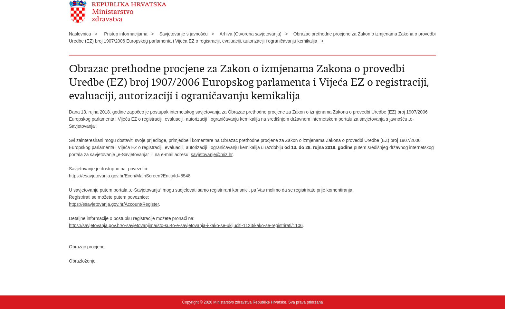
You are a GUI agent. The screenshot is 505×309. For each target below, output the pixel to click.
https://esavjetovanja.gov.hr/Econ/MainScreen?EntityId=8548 (130, 175)
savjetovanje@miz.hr (212, 154)
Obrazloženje (82, 261)
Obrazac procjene (87, 246)
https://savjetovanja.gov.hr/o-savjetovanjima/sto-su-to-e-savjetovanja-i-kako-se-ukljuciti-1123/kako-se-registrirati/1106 (186, 225)
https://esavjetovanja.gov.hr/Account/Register (114, 204)
